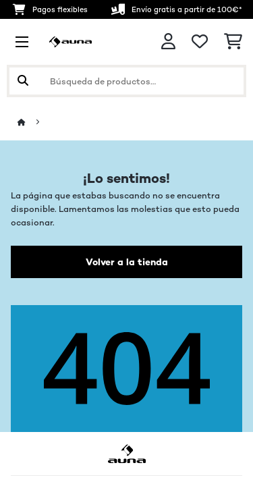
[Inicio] (34, 122)
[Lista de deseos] (200, 42)
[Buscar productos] (126, 81)
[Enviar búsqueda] (23, 81)
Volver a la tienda (127, 262)
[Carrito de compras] (233, 42)
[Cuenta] (168, 41)
